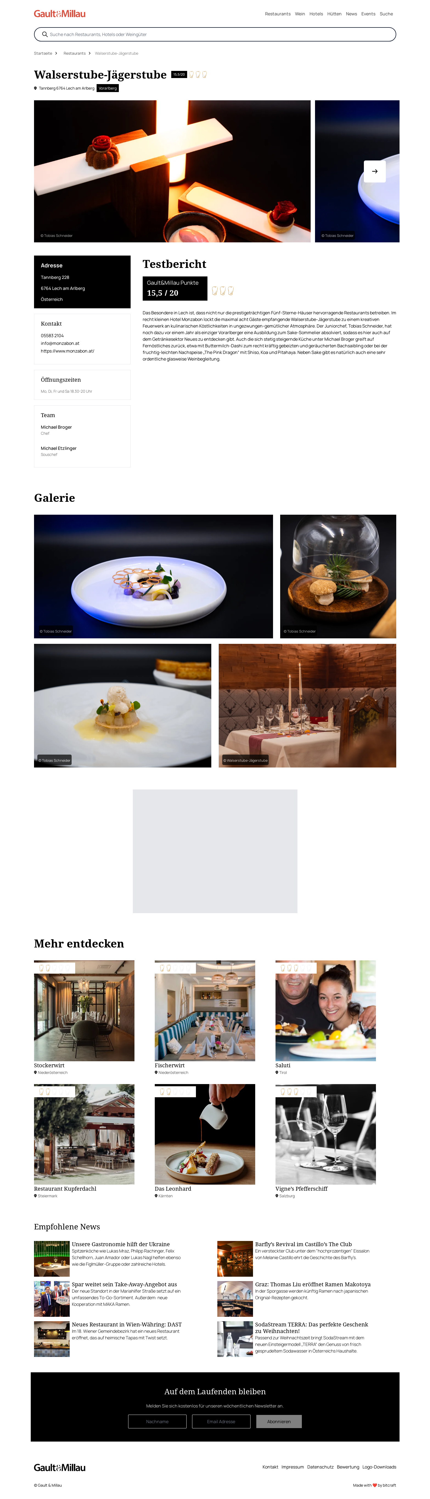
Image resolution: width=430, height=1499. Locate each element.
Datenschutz (320, 1467)
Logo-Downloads (379, 1467)
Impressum (293, 1467)
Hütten (334, 14)
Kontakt (270, 1467)
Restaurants (278, 14)
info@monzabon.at (60, 343)
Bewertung (348, 1467)
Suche (386, 14)
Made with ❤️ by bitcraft (374, 1485)
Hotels (316, 14)
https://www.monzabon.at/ (67, 351)
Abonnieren (279, 1421)
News (351, 14)
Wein (300, 14)
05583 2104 (52, 336)
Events (368, 14)
